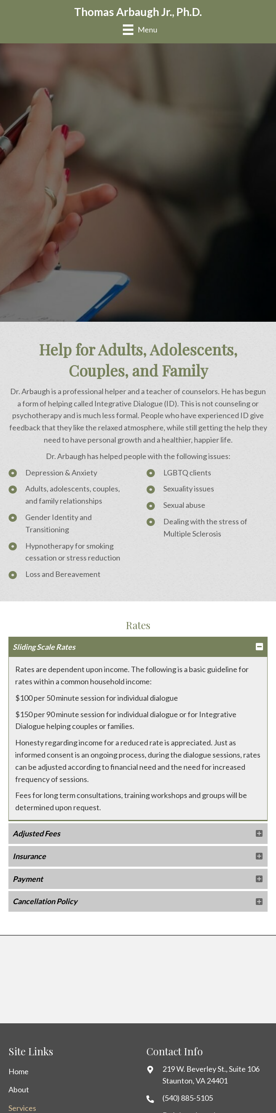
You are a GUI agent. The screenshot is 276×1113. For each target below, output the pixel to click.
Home (18, 1071)
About (18, 1089)
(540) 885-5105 (187, 1097)
